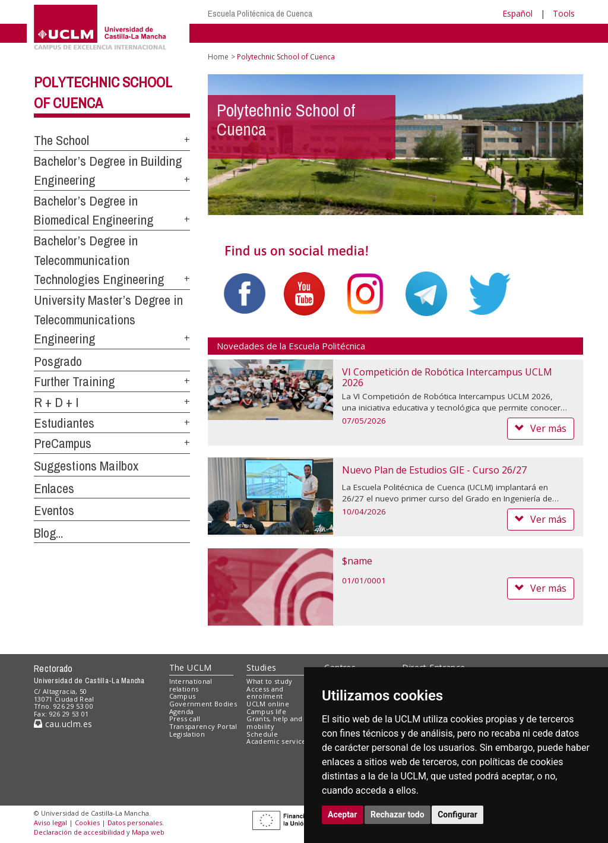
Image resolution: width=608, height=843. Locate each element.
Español (517, 13)
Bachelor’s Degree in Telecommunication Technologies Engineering (99, 260)
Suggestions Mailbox (86, 466)
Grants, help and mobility (274, 722)
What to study (269, 681)
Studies (261, 667)
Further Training (74, 381)
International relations (191, 685)
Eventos (54, 510)
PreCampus (62, 443)
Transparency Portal (203, 726)
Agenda (181, 711)
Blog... (48, 533)
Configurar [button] (457, 814)
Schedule (262, 734)
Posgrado (58, 361)
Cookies (87, 822)
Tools (564, 13)
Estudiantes (64, 423)
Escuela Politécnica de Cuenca (260, 13)
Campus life (266, 711)
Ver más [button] (540, 428)
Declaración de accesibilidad (79, 832)
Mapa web (148, 832)
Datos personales (134, 822)
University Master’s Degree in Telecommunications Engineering (108, 319)
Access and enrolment (264, 692)
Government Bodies (203, 703)
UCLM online (267, 703)
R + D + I (56, 402)
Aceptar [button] (342, 814)
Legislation (187, 734)
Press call (185, 718)
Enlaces (54, 488)
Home (218, 57)
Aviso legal (50, 822)
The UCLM (190, 667)
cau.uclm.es (63, 724)
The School (61, 140)
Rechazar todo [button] (397, 814)
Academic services (277, 741)
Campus (182, 696)
